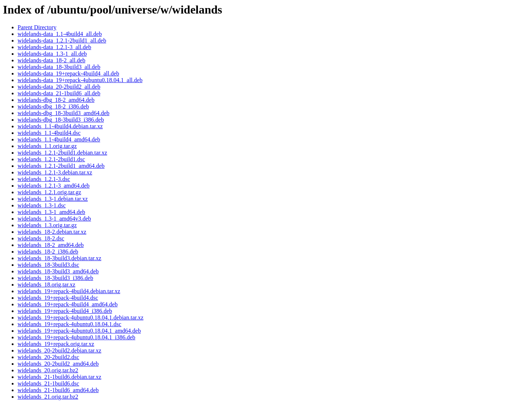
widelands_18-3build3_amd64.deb (58, 271)
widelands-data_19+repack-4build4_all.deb (68, 73)
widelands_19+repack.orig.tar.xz (56, 344)
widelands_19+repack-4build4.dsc (58, 298)
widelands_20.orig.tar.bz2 (48, 370)
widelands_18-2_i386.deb (48, 251)
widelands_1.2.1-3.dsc (44, 179)
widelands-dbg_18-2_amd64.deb (56, 100)
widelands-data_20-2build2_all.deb (59, 87)
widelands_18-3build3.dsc (48, 265)
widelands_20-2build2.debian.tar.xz (59, 350)
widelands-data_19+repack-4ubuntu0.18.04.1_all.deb (80, 80)
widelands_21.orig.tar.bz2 (48, 397)
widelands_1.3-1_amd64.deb (51, 212)
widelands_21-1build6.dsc (48, 383)
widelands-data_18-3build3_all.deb (59, 67)
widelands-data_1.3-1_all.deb (52, 54)
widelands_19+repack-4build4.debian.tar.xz (69, 291)
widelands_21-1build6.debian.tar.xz (59, 377)
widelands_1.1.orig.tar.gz (47, 146)
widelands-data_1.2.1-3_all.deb (54, 47)
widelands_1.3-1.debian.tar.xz (53, 199)
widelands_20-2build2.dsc (48, 357)
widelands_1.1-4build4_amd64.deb (59, 139)
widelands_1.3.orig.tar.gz (47, 225)
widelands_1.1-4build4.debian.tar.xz (60, 126)
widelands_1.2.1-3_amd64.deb (54, 185)
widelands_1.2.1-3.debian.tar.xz (55, 172)
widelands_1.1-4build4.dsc (49, 133)
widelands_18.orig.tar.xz (46, 284)
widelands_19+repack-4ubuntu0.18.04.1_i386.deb (76, 337)
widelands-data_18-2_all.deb (51, 60)
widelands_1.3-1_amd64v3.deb (54, 218)
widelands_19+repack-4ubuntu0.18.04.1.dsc (69, 324)
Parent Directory (37, 27)
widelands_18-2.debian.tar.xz (52, 232)
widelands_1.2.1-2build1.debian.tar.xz (62, 153)
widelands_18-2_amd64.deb (51, 245)
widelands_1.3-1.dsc (42, 205)
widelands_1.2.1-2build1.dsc (51, 159)
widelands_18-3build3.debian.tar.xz (59, 258)
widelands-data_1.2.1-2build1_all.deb (62, 40)
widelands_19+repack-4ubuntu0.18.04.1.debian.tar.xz (80, 317)
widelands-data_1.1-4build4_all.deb (60, 34)
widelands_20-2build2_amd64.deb (58, 364)
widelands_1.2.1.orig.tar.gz (49, 192)
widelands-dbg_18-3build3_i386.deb (61, 120)
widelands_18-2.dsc (41, 238)
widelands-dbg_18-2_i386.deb (53, 106)
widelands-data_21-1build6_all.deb (59, 93)
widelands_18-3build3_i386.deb (55, 278)
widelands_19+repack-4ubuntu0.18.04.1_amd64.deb (79, 331)
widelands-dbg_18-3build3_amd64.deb (63, 113)
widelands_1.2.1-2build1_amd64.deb (61, 166)
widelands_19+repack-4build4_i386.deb (65, 311)
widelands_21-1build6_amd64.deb (58, 390)
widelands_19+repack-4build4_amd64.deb (67, 304)
